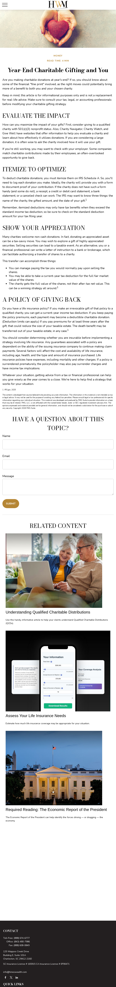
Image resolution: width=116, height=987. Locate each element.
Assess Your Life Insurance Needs (36, 716)
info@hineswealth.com (15, 972)
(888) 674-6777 (22, 938)
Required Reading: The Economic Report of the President (56, 809)
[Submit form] (10, 503)
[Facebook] (5, 977)
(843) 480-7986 (22, 941)
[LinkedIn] (16, 977)
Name (6, 436)
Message (8, 476)
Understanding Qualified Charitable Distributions (48, 612)
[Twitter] (11, 977)
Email (6, 456)
